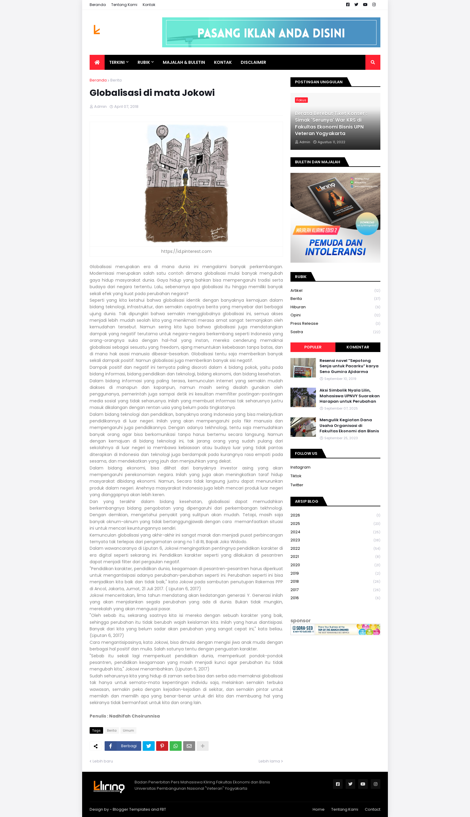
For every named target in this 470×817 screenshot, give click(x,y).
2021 (335, 557)
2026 (335, 515)
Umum (128, 730)
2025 (335, 524)
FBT (163, 809)
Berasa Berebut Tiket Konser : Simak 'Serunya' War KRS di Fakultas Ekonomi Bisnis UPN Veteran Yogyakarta (331, 123)
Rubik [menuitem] (144, 62)
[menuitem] (97, 62)
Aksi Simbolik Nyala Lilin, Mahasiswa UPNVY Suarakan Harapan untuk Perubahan (350, 396)
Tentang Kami (124, 4)
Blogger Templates (131, 809)
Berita (116, 80)
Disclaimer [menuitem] (253, 62)
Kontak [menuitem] (223, 62)
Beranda (98, 4)
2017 (335, 590)
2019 (335, 573)
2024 (335, 532)
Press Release (335, 324)
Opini (335, 315)
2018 (335, 582)
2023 (335, 540)
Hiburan (335, 307)
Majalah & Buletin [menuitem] (184, 62)
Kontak (149, 4)
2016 (335, 598)
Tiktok (296, 476)
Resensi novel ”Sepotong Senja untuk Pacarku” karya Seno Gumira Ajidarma (349, 366)
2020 (335, 565)
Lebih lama (269, 761)
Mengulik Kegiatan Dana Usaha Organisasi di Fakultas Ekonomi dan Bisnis (349, 425)
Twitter (296, 485)
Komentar (358, 347)
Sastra (335, 332)
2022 (335, 549)
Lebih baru (103, 761)
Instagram (300, 467)
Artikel (335, 291)
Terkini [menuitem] (117, 62)
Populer (313, 347)
